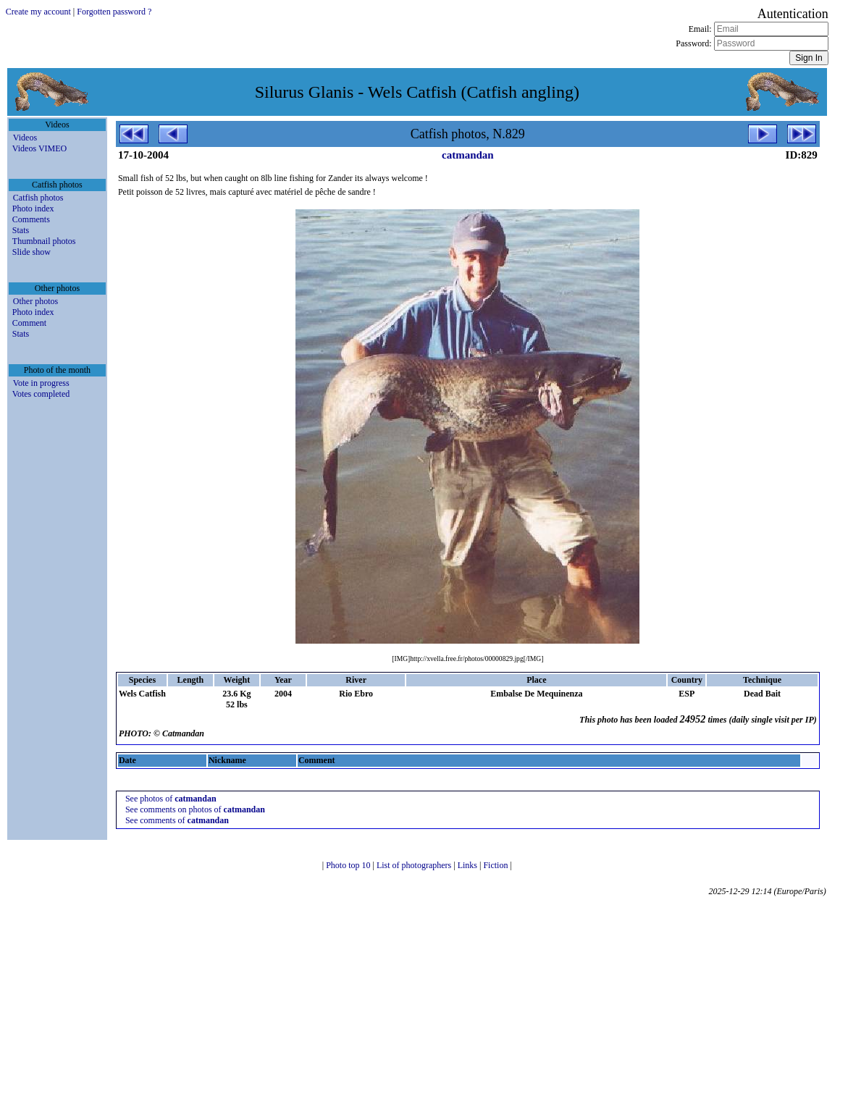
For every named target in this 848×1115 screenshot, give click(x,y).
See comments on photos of (195, 809)
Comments (31, 219)
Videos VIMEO (39, 148)
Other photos (35, 301)
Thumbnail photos (44, 241)
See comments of (177, 820)
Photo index (33, 208)
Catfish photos (38, 198)
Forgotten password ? (114, 12)
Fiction (496, 865)
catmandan (468, 155)
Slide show (31, 252)
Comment (29, 323)
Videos (25, 137)
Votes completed (41, 394)
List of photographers (415, 865)
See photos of (171, 799)
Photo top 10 (349, 865)
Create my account (38, 12)
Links (468, 865)
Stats (20, 230)
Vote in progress (41, 383)
